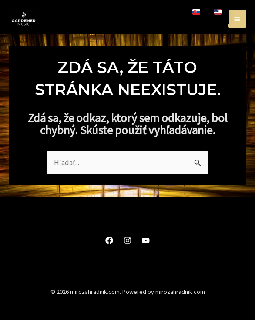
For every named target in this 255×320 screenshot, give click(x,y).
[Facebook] (109, 240)
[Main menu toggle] (237, 19)
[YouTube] (146, 240)
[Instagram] (127, 240)
